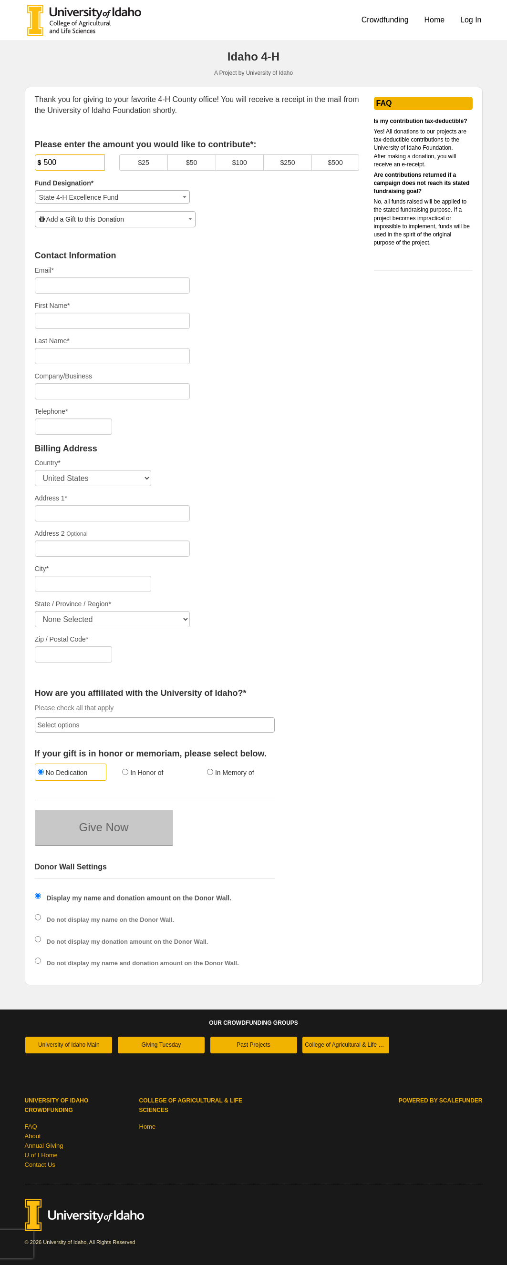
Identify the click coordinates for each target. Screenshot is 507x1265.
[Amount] (70, 162)
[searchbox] (155, 725)
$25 (143, 162)
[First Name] (112, 321)
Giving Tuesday (161, 1044)
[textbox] (115, 219)
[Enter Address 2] (112, 549)
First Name (52, 305)
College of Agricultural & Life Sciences (347, 1044)
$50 (191, 162)
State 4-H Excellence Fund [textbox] (79, 197)
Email (44, 270)
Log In (470, 20)
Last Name (52, 341)
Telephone (51, 411)
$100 (239, 162)
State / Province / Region (73, 604)
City (42, 568)
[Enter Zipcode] (74, 654)
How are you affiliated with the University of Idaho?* (141, 693)
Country (48, 463)
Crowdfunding (385, 20)
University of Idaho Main (69, 1044)
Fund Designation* (64, 183)
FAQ (31, 1126)
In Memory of (230, 772)
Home (434, 20)
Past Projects (253, 1044)
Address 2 (50, 533)
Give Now (103, 827)
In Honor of (142, 772)
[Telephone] (74, 426)
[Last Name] (112, 356)
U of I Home (41, 1155)
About (33, 1136)
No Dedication (63, 772)
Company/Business (64, 376)
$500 (335, 162)
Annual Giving (44, 1145)
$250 (287, 162)
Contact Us (40, 1164)
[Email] (112, 285)
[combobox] (112, 197)
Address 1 (51, 498)
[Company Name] (112, 391)
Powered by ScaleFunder (441, 1100)
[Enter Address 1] (112, 513)
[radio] (70, 773)
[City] (93, 584)
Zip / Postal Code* (62, 639)
